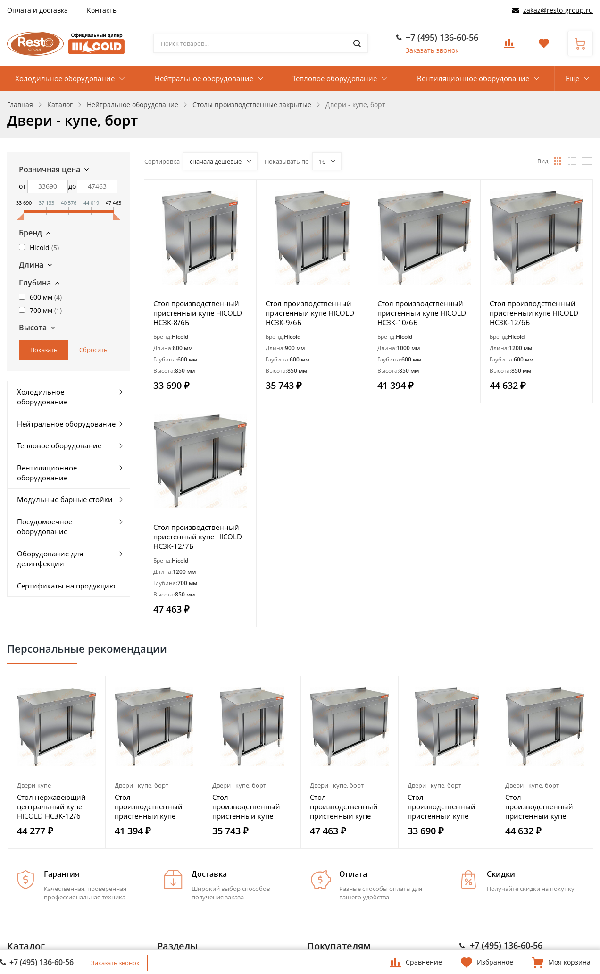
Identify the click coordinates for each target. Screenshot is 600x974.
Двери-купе (34, 785)
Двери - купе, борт (141, 785)
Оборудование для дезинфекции (50, 558)
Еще (572, 78)
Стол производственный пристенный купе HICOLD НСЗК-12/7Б (197, 536)
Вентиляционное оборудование (473, 78)
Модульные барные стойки (65, 499)
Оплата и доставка (37, 10)
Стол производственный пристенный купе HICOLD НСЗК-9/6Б (310, 313)
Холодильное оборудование (65, 78)
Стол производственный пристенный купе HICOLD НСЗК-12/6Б (534, 313)
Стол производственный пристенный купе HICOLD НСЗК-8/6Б (197, 313)
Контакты (102, 10)
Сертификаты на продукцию (66, 585)
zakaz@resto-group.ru (558, 10)
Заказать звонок (432, 50)
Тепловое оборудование (334, 78)
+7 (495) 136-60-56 (442, 37)
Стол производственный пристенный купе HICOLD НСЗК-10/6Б (421, 313)
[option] (57, 762)
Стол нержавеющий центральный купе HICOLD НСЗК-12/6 (51, 806)
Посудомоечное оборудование (44, 526)
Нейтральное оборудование (204, 78)
